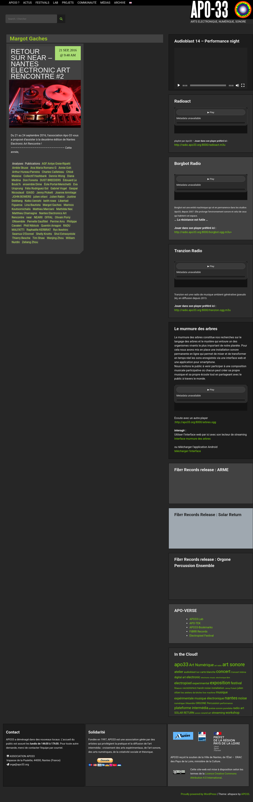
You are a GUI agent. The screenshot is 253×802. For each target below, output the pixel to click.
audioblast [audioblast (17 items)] (190, 672)
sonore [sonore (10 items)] (198, 713)
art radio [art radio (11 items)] (218, 665)
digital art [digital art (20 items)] (180, 677)
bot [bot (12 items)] (197, 672)
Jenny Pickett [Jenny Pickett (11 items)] (230, 688)
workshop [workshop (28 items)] (232, 713)
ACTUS (27, 2)
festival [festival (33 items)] (236, 683)
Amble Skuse (20, 167)
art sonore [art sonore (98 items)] (233, 664)
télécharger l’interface (187, 451)
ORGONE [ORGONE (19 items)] (201, 703)
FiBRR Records (198, 631)
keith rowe (49, 200)
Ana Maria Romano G (43, 167)
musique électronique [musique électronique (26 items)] (209, 698)
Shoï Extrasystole (64, 233)
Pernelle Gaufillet (37, 221)
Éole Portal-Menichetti (57, 184)
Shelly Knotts (44, 233)
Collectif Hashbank (35, 176)
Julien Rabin (57, 196)
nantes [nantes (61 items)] (231, 697)
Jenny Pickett (44, 192)
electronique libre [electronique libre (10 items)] (223, 678)
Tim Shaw (38, 238)
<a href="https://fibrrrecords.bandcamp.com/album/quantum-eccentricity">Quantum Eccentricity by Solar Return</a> (210, 531)
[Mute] (237, 85)
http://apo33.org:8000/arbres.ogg (195, 422)
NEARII (38, 217)
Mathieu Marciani (43, 209)
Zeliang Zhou (30, 242)
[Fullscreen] (243, 85)
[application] (210, 68)
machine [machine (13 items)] (211, 692)
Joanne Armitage (65, 192)
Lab (55, 2)
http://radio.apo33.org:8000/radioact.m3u (199, 144)
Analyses (17, 163)
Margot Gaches (52, 205)
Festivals (42, 2)
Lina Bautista (33, 205)
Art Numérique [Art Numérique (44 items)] (201, 665)
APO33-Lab (196, 619)
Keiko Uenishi (33, 200)
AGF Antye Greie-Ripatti (56, 163)
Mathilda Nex (64, 209)
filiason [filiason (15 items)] (178, 688)
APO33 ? (14, 2)
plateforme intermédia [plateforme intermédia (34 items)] (191, 708)
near (29, 217)
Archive (119, 2)
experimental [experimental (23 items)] (200, 683)
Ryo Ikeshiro (60, 229)
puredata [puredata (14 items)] (227, 708)
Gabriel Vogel (59, 188)
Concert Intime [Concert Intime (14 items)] (238, 672)
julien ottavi (40, 196)
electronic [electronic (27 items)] (193, 677)
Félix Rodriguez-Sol (36, 188)
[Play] (178, 85)
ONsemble (18, 221)
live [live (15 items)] (204, 692)
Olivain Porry (62, 217)
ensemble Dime (32, 184)
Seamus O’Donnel (23, 233)
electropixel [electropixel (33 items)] (183, 683)
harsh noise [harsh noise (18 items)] (204, 688)
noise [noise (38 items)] (242, 698)
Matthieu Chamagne (24, 213)
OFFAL (49, 217)
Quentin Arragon (51, 225)
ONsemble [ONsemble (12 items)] (190, 703)
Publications (32, 163)
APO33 (245, 794)
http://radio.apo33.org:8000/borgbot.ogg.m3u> (203, 232)
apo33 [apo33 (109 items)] (181, 664)
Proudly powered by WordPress (199, 794)
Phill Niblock (31, 225)
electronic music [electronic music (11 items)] (208, 677)
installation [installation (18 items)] (217, 688)
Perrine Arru (57, 221)
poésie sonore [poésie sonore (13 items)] (216, 708)
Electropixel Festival (201, 635)
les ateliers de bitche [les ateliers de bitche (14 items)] (191, 692)
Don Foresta (30, 180)
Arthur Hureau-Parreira (26, 172)
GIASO (30, 192)
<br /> (210, 120)
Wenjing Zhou (55, 238)
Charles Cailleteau (53, 172)
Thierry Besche (21, 238)
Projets (68, 2)
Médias (105, 2)
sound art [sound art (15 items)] (206, 712)
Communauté (87, 2)
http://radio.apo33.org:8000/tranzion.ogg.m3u (202, 310)
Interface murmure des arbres (192, 438)
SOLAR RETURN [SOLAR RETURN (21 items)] (184, 712)
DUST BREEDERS (50, 180)
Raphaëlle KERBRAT (38, 229)
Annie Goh (65, 167)
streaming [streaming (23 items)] (218, 712)
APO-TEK (195, 623)
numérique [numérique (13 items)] (179, 703)
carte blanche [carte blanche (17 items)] (208, 672)
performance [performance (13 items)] (226, 703)
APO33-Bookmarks (201, 627)
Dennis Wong (57, 176)
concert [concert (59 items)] (223, 671)
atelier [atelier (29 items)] (178, 672)
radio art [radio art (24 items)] (238, 708)
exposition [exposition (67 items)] (220, 682)
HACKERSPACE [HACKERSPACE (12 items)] (190, 688)
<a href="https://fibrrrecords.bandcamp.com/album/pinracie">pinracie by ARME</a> (210, 486)
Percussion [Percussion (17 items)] (213, 703)
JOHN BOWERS (21, 196)
